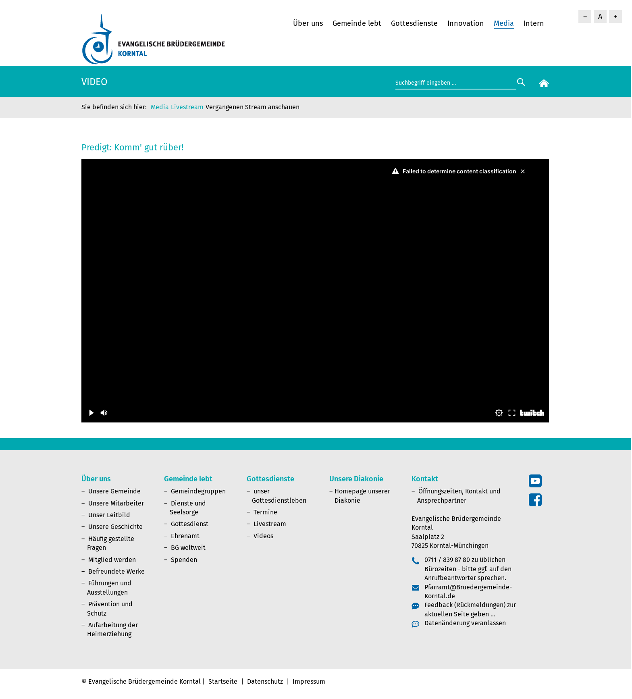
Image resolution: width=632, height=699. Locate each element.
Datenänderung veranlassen (465, 623)
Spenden (184, 560)
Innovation (465, 23)
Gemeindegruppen (198, 491)
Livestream (187, 107)
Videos (263, 536)
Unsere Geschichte (115, 526)
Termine (265, 512)
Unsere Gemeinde (114, 491)
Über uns (308, 23)
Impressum (309, 681)
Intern (534, 23)
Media (504, 23)
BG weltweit (188, 547)
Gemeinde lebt (357, 23)
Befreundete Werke (116, 571)
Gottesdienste (414, 23)
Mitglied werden (112, 560)
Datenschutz (265, 681)
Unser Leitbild (109, 515)
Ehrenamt (185, 536)
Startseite (222, 681)
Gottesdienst (189, 524)
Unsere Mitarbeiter (116, 503)
